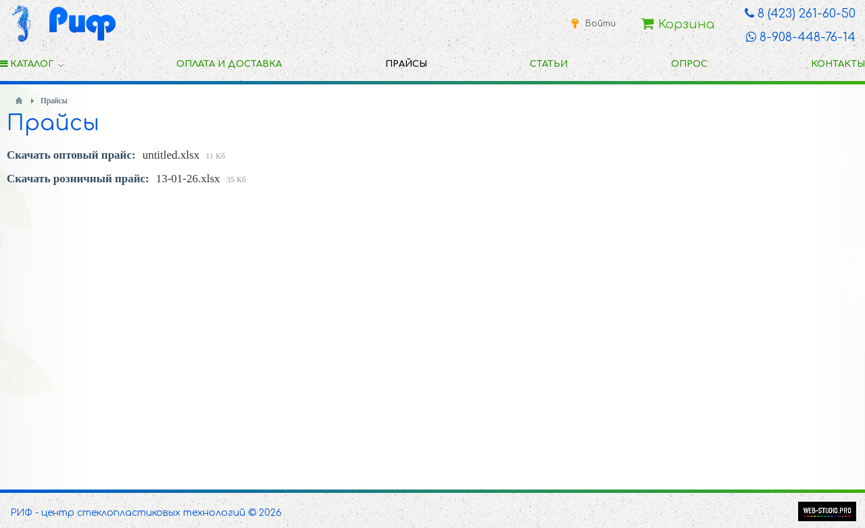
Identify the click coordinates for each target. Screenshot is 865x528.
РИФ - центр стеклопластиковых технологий (127, 513)
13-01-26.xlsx (188, 178)
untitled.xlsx (171, 155)
